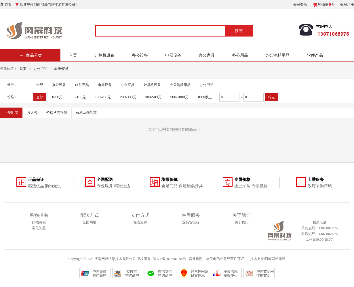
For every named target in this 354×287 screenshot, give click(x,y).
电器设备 (173, 55)
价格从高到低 (56, 113)
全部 (39, 85)
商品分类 (34, 55)
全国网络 (89, 222)
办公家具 (207, 55)
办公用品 (240, 55)
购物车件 (326, 5)
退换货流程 (190, 222)
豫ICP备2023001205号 (169, 259)
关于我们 (241, 222)
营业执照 (196, 259)
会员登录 (300, 5)
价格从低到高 (86, 113)
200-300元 (128, 97)
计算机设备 (104, 55)
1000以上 (204, 97)
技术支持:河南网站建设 (268, 259)
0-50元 (57, 97)
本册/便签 (61, 69)
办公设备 (140, 55)
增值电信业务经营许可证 (225, 259)
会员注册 (347, 5)
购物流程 (39, 222)
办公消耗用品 (277, 55)
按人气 (32, 113)
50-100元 (79, 97)
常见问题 (39, 228)
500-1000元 (179, 97)
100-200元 (103, 97)
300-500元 (153, 97)
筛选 (271, 97)
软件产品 (315, 55)
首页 (8, 5)
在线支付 (140, 222)
